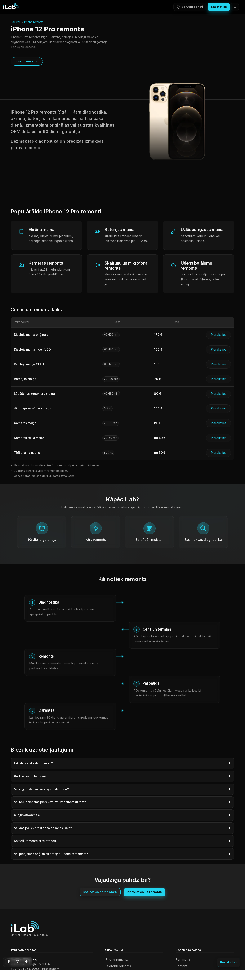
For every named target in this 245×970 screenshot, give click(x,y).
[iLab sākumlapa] (11, 6)
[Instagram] (17, 961)
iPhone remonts (33, 22)
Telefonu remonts (118, 966)
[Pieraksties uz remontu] (228, 962)
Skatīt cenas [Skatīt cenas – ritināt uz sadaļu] (27, 61)
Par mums (183, 959)
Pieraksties (218, 335)
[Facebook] (8, 961)
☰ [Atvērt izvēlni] (235, 7)
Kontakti (181, 966)
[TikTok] (26, 961)
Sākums (15, 22)
